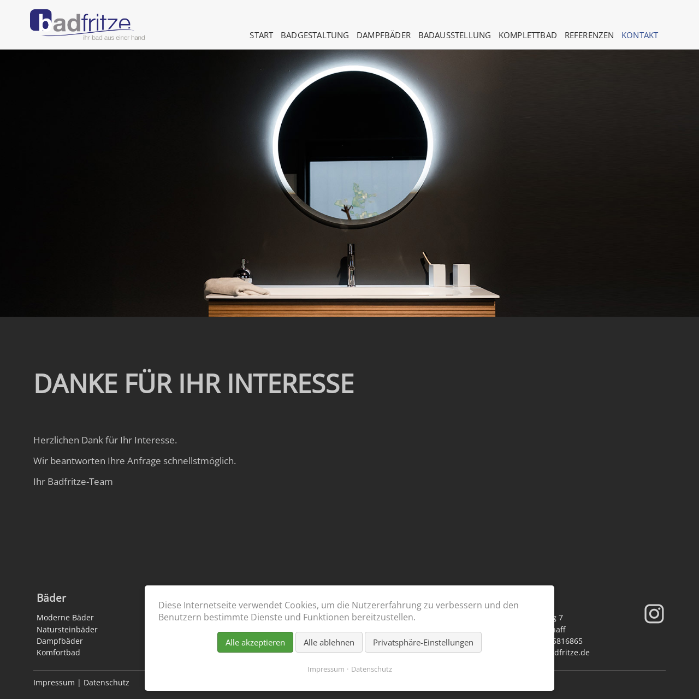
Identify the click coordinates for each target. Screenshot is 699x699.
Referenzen (589, 34)
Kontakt (639, 34)
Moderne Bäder (65, 617)
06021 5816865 (555, 641)
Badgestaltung (315, 34)
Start (261, 34)
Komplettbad (528, 34)
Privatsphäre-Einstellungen (423, 642)
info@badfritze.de (557, 652)
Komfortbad (58, 652)
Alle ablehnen (329, 642)
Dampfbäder (384, 34)
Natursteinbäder (67, 629)
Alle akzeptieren (255, 642)
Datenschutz (106, 682)
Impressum (54, 682)
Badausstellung (454, 34)
